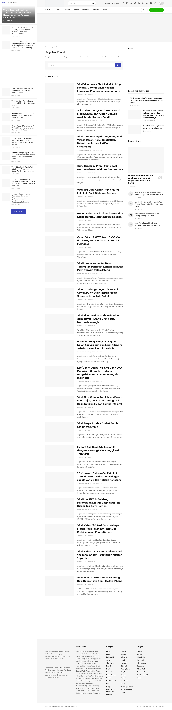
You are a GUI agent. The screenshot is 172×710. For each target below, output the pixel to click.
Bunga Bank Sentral (82, 656)
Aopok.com (53, 706)
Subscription (141, 657)
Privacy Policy (141, 669)
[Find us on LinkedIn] (131, 3)
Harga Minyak (93, 661)
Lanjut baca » (59, 659)
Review (123, 675)
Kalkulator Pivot (88, 678)
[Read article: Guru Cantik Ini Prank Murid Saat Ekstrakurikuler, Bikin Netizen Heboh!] (59, 174)
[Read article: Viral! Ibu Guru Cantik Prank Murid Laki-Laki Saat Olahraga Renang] (59, 198)
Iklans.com (58, 667)
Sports (96, 10)
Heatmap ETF (80, 654)
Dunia (108, 669)
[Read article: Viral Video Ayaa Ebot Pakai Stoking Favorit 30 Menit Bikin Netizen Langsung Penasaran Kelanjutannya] (59, 93)
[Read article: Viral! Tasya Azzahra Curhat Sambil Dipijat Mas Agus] (59, 432)
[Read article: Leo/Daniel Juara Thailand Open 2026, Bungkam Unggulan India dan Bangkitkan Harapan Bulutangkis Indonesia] (59, 376)
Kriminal (109, 694)
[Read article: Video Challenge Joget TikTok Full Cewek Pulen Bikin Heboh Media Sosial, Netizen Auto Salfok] (59, 298)
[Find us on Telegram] (151, 3)
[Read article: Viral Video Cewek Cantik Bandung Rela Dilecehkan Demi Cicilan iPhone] (59, 586)
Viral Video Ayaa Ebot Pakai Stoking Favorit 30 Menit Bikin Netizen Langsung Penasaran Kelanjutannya (99, 88)
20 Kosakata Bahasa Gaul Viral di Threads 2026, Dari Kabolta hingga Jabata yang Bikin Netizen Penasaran (100, 476)
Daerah (108, 666)
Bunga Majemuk (92, 686)
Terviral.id (67, 670)
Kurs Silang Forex (89, 666)
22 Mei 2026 (89, 94)
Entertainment (111, 675)
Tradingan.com (50, 670)
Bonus (89, 693)
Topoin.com (49, 667)
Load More (18, 211)
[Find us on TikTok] (155, 3)
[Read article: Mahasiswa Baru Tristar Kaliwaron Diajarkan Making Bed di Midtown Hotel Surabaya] (134, 114)
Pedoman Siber (142, 672)
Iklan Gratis (141, 660)
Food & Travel (111, 681)
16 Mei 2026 (89, 430)
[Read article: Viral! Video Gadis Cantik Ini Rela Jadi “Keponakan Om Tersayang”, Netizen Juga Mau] (59, 560)
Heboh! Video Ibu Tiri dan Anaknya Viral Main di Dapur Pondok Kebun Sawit (140, 179)
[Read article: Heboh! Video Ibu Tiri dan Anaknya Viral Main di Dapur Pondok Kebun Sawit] (146, 160)
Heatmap (79, 666)
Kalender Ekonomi (90, 668)
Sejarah (123, 678)
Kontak (139, 654)
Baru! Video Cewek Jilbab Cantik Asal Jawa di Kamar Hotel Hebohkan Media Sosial (149, 204)
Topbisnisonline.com (52, 677)
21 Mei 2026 (94, 120)
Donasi (88, 688)
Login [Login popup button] (107, 3)
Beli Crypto (95, 688)
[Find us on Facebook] (123, 3)
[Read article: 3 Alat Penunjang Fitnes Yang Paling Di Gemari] (134, 129)
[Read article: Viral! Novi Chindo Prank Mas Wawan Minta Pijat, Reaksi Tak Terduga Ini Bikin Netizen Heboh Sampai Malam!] (59, 406)
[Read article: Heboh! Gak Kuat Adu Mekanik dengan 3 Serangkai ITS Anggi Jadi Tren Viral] (59, 455)
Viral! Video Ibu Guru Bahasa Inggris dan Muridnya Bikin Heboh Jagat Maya (149, 193)
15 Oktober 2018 (149, 120)
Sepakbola (124, 681)
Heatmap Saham (81, 651)
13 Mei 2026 (89, 457)
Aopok (81, 94)
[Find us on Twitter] (127, 3)
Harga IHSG (94, 656)
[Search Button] (93, 3)
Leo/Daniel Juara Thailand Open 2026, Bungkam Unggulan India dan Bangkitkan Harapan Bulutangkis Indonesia (21, 198)
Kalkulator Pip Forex (87, 681)
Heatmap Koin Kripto (93, 654)
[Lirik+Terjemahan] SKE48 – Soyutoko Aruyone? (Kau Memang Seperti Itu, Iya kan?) (147, 100)
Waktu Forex (95, 671)
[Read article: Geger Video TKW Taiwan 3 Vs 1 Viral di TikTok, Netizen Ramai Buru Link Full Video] (59, 246)
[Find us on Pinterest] (139, 3)
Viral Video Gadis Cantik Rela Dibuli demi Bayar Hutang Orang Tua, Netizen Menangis (23, 169)
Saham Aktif (80, 659)
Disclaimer (140, 666)
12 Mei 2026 (89, 562)
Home (47, 10)
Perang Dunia (125, 669)
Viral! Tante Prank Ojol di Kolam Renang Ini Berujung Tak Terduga (147, 224)
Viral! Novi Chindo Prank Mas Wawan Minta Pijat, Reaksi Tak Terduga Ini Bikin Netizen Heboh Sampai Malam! (99, 400)
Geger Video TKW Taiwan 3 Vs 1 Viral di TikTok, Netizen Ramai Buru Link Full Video (23, 128)
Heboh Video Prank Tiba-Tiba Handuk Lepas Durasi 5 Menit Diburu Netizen (23, 115)
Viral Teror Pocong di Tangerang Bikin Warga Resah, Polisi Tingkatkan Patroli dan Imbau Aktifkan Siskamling (23, 45)
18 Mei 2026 (89, 299)
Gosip (108, 687)
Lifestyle (124, 657)
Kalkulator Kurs (91, 683)
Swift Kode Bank (81, 664)
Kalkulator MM (81, 686)
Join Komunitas (142, 663)
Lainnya (123, 654)
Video (123, 693)
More (104, 10)
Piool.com (59, 670)
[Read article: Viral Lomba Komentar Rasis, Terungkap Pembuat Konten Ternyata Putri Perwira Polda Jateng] (59, 272)
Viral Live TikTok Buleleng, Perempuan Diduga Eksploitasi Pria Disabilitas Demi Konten (98, 503)
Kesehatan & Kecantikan (110, 690)
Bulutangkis (110, 657)
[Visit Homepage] (54, 3)
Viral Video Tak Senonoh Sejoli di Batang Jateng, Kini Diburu (147, 215)
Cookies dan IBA (142, 675)
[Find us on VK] (147, 3)
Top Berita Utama (82, 673)
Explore (85, 10)
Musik (123, 660)
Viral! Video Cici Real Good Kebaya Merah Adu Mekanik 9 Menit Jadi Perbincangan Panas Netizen (98, 529)
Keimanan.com (50, 672)
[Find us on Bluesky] (135, 3)
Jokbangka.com (50, 675)
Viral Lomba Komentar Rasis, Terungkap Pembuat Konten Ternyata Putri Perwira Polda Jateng (22, 141)
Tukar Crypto (80, 691)
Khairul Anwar (84, 120)
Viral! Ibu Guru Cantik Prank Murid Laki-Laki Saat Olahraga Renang (23, 103)
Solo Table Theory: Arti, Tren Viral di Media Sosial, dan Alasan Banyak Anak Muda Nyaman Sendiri (22, 30)
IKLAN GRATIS (156, 10)
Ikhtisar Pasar (93, 673)
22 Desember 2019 (136, 105)
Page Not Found (55, 47)
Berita (67, 10)
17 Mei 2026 (94, 352)
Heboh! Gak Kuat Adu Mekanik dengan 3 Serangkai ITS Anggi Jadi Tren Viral (98, 450)
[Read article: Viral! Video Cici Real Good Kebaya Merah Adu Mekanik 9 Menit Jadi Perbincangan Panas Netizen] (59, 534)
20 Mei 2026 (89, 220)
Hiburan (57, 10)
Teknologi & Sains (127, 687)
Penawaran (96, 693)
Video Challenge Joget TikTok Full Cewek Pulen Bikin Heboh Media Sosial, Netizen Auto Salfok (23, 156)
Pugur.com (66, 667)
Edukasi (109, 672)
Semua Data (92, 664)
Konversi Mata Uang (88, 676)
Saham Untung (90, 659)
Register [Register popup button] (115, 3)
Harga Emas (84, 661)
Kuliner (123, 651)
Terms (139, 678)
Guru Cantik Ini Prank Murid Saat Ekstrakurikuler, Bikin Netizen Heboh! (22, 91)
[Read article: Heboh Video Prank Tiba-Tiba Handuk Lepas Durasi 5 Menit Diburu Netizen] (59, 222)
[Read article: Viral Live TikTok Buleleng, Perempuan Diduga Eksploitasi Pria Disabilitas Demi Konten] (59, 508)
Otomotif (124, 666)
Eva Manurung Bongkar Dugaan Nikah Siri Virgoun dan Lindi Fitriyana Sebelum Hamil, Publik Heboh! (23, 183)
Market (84, 693)
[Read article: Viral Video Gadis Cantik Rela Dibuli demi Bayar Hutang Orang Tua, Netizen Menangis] (59, 324)
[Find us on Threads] (143, 3)
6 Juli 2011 (147, 131)
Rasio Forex (86, 671)
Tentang (139, 651)
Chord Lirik (110, 663)
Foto (107, 684)
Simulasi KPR (80, 688)
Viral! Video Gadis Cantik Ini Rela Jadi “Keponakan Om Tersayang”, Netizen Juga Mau (99, 555)
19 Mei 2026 (89, 247)
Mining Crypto (90, 691)
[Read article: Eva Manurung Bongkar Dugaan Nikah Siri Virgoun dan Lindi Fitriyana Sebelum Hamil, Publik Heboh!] (59, 350)
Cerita (108, 660)
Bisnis (76, 10)
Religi (123, 672)
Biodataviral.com (62, 675)
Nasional (124, 663)
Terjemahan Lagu (127, 690)
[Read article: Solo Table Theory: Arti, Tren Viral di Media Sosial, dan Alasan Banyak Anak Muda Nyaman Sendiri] (59, 119)
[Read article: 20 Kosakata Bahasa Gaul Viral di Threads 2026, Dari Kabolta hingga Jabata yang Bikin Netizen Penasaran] (59, 482)
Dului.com (60, 672)
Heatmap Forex (93, 651)
